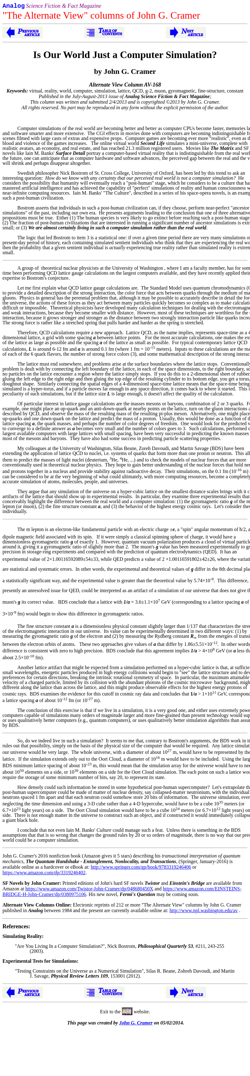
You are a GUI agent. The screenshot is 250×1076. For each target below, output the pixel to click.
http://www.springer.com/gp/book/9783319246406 (141, 868)
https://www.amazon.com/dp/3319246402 (43, 873)
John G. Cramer (136, 1024)
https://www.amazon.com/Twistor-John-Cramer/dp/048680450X (89, 890)
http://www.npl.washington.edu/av (204, 911)
